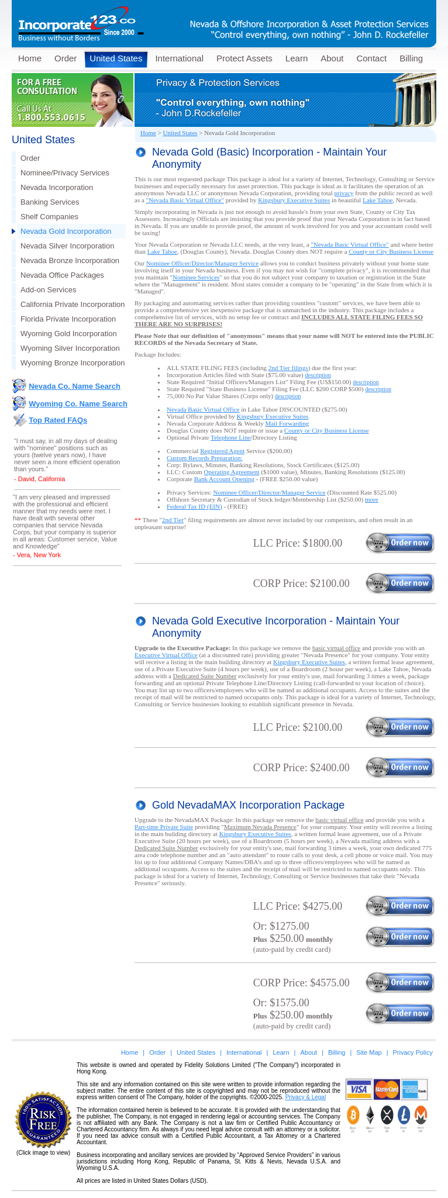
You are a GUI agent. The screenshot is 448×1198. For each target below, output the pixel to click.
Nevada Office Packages (62, 275)
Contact (371, 58)
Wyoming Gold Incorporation (68, 333)
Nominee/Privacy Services (64, 172)
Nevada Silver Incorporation (67, 245)
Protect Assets (244, 58)
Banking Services (49, 202)
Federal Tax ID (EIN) (194, 506)
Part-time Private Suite (164, 826)
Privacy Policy (413, 1052)
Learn (296, 58)
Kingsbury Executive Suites (294, 199)
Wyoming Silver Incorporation (70, 348)
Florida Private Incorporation (68, 319)
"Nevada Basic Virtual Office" (185, 199)
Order (65, 58)
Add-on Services (48, 289)
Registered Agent (222, 450)
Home (30, 58)
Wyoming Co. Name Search (78, 403)
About (332, 58)
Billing (411, 58)
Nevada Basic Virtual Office (203, 409)
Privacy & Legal (305, 1097)
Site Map (368, 1052)
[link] (387, 1152)
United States (115, 58)
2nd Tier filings (288, 367)
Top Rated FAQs (58, 420)
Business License (391, 251)
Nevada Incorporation (56, 187)
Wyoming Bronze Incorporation (72, 362)
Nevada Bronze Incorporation (69, 260)
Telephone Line (231, 437)
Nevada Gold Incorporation (65, 231)
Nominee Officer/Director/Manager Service (202, 263)
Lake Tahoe (377, 199)
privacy (344, 192)
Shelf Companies (49, 216)
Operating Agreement (232, 471)
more (371, 499)
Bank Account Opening (224, 478)
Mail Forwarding (287, 423)
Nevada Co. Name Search (74, 386)
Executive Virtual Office (166, 654)
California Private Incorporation (72, 304)
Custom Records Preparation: (205, 457)
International (179, 58)
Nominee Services (196, 277)
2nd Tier (173, 519)
